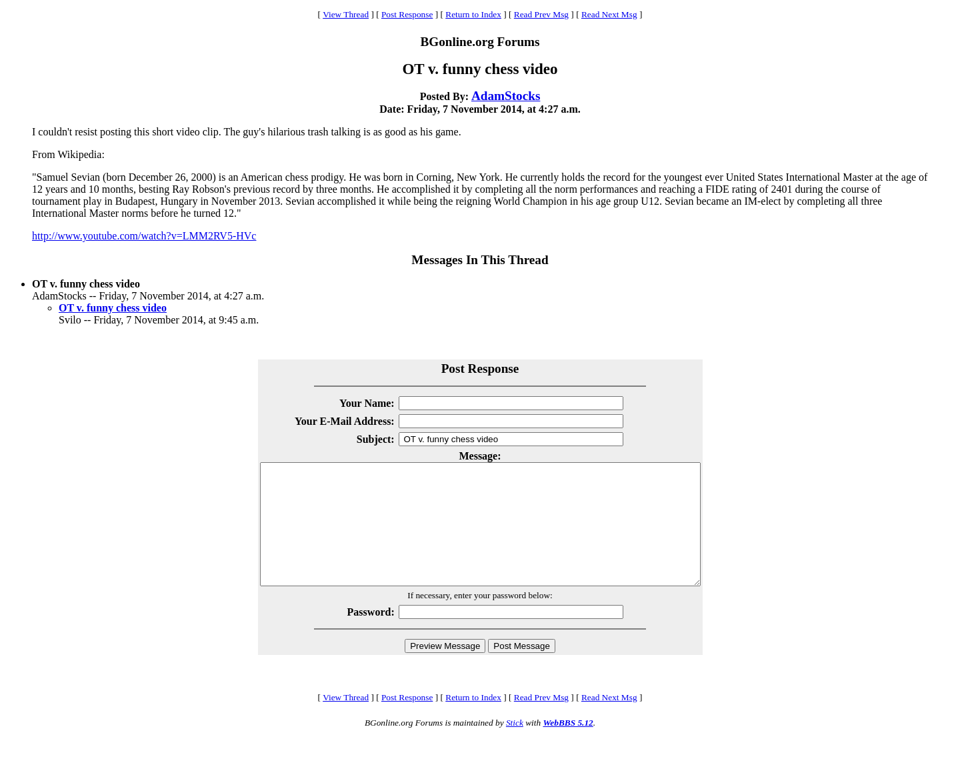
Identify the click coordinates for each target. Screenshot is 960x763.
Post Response (407, 14)
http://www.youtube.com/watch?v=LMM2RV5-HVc (144, 235)
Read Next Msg (609, 14)
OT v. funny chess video (113, 307)
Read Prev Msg (541, 14)
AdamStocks (505, 96)
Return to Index (473, 14)
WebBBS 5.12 (568, 747)
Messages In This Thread (479, 260)
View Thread (346, 14)
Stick (514, 747)
